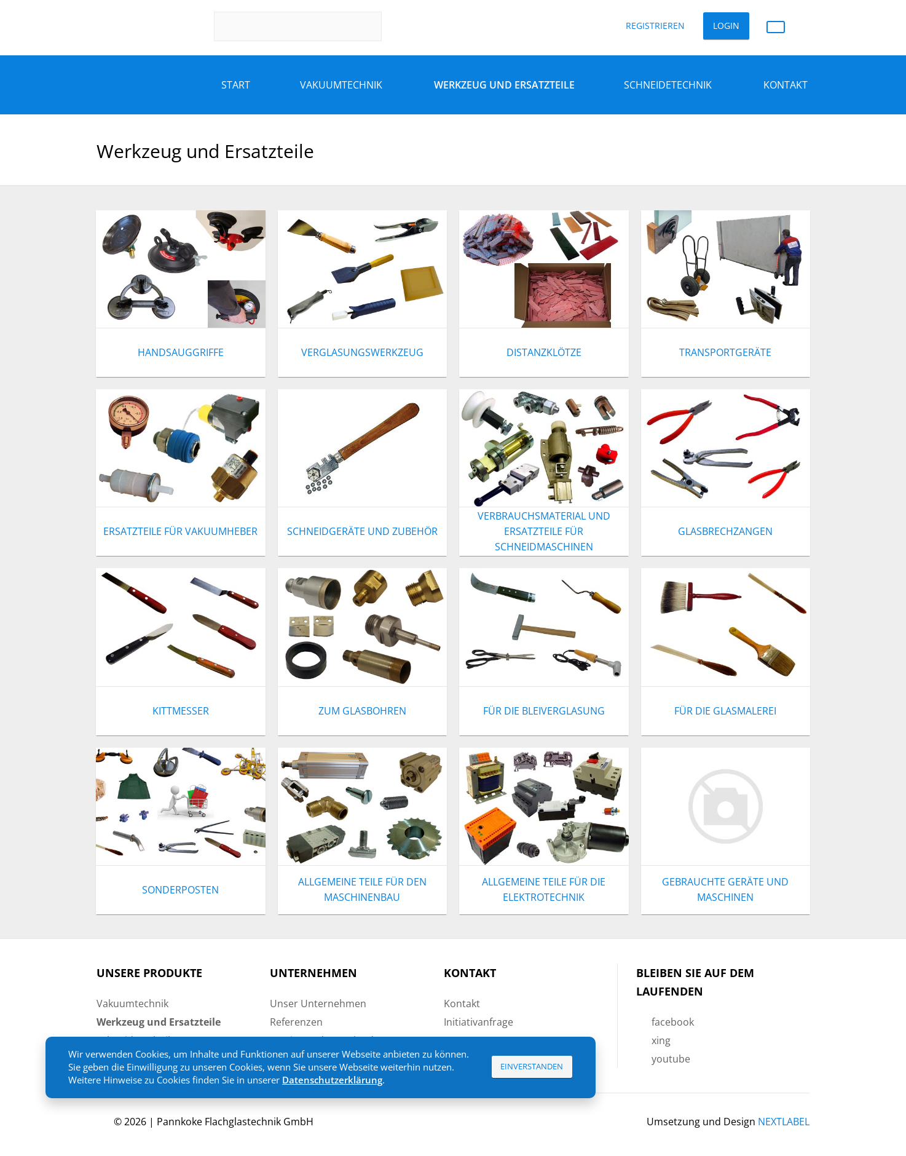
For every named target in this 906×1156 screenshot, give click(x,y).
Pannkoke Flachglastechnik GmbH (235, 1121)
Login (726, 25)
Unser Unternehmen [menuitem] (318, 1003)
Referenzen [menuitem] (296, 1022)
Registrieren (655, 25)
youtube (671, 1059)
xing (661, 1040)
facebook (673, 1022)
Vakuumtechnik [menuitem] (132, 1003)
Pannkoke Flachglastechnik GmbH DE (140, 26)
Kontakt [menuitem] (462, 1003)
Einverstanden (531, 1066)
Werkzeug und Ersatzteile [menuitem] (504, 85)
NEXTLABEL (783, 1121)
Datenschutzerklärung (332, 1080)
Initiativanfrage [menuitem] (478, 1022)
